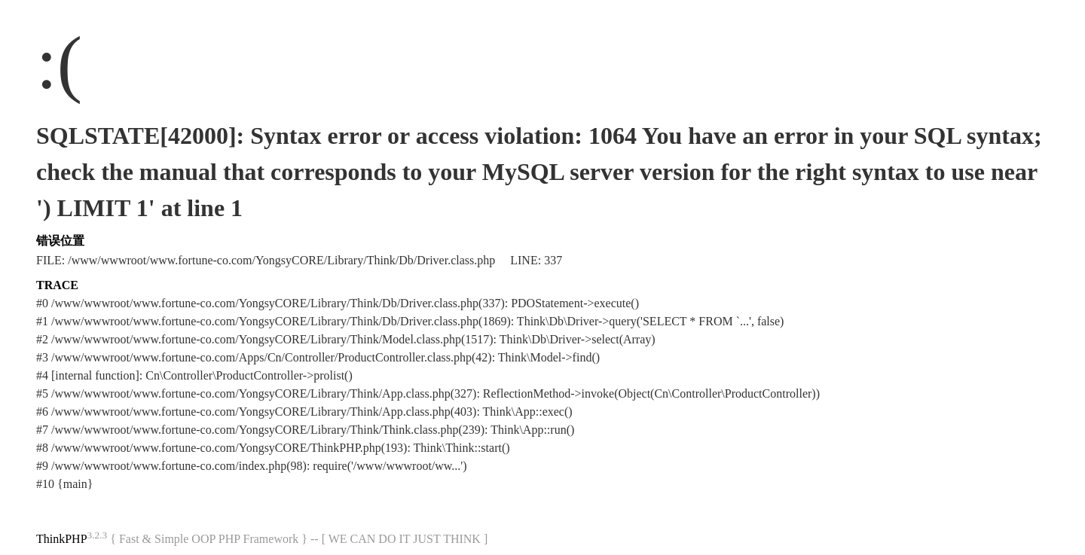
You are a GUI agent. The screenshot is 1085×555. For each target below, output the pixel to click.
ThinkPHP (61, 538)
